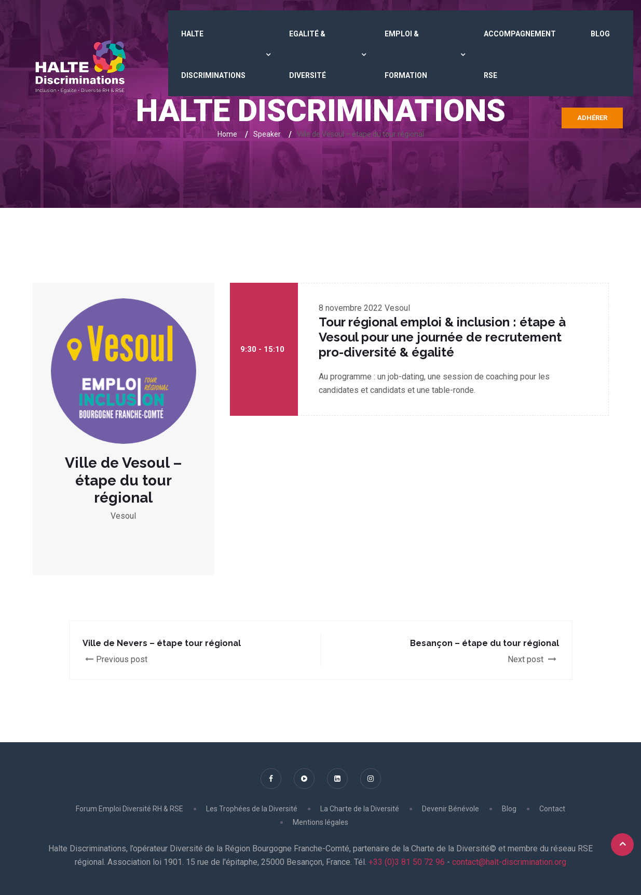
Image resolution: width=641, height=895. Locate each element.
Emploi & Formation (406, 55)
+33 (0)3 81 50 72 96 (405, 862)
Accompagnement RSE (520, 55)
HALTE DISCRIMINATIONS (213, 55)
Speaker (267, 134)
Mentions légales (320, 822)
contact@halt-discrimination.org (509, 862)
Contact (552, 809)
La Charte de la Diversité (359, 809)
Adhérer (592, 118)
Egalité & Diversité (307, 55)
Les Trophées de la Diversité (251, 809)
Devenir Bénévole (450, 809)
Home (227, 134)
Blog (600, 34)
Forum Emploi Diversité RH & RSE (129, 809)
